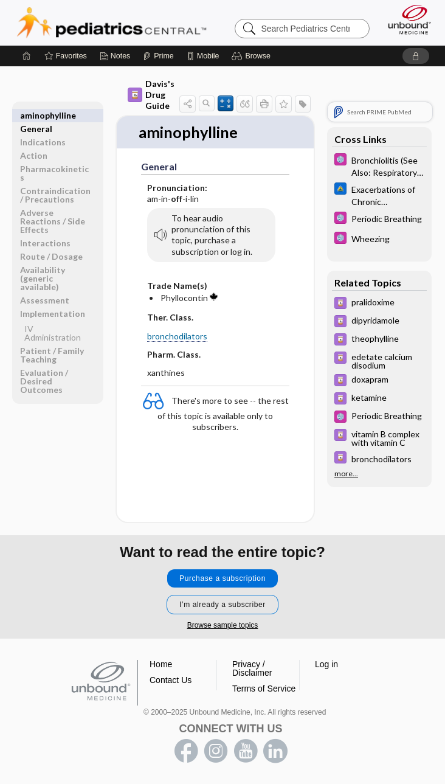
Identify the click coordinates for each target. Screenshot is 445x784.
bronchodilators (177, 336)
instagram (216, 751)
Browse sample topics (222, 625)
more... (346, 473)
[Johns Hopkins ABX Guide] (379, 194)
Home (161, 664)
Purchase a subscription (222, 578)
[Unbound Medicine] (405, 19)
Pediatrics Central (111, 22)
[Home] (26, 56)
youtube (245, 751)
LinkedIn (275, 751)
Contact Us (170, 680)
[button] (253, 56)
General (36, 115)
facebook (186, 751)
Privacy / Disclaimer (252, 668)
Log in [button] (326, 664)
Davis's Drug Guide (151, 94)
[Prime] (158, 56)
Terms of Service (263, 688)
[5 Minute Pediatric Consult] (379, 165)
